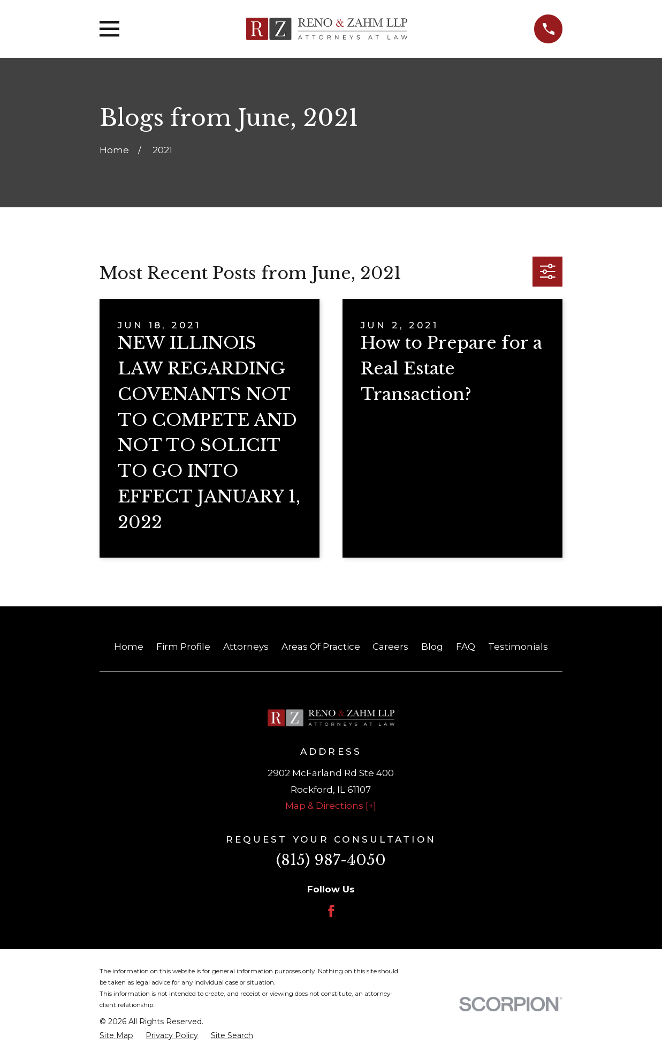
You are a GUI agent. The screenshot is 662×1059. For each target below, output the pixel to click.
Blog (432, 646)
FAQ (465, 646)
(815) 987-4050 (331, 860)
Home (128, 646)
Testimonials (518, 646)
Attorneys (246, 646)
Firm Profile (183, 646)
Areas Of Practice (320, 646)
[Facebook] (331, 911)
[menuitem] (116, 1036)
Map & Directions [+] (330, 805)
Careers (390, 646)
